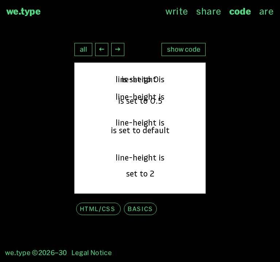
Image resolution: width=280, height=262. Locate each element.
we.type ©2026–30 (36, 253)
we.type (23, 11)
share (208, 11)
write (177, 11)
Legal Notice (91, 253)
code (240, 11)
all (83, 49)
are (266, 11)
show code (184, 49)
